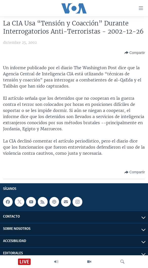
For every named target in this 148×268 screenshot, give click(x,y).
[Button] (134, 53)
